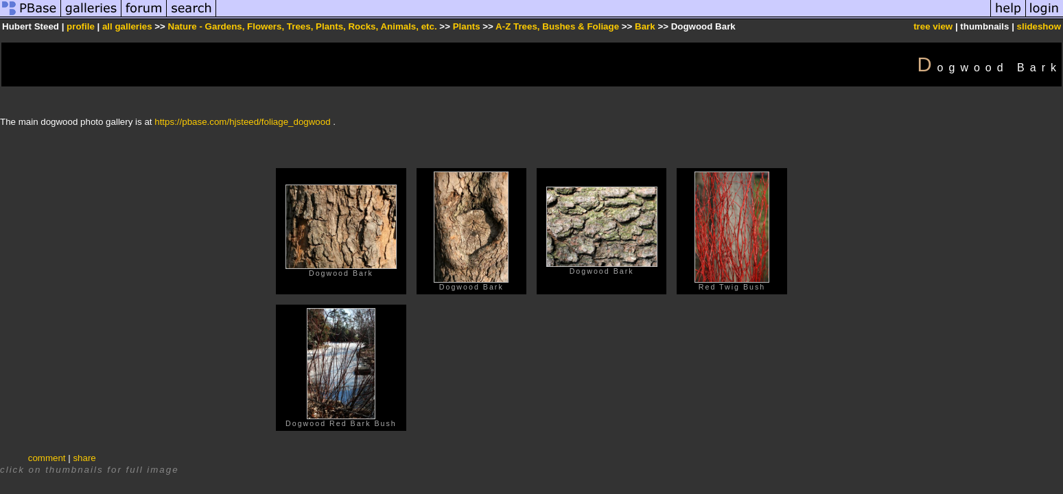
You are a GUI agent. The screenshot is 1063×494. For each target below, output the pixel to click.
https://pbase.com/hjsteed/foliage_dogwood (242, 122)
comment (47, 458)
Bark (645, 26)
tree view (933, 26)
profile (81, 26)
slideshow (1039, 26)
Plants (466, 26)
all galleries (127, 26)
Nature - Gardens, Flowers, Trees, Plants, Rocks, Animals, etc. (302, 26)
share (84, 458)
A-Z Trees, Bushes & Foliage (557, 26)
